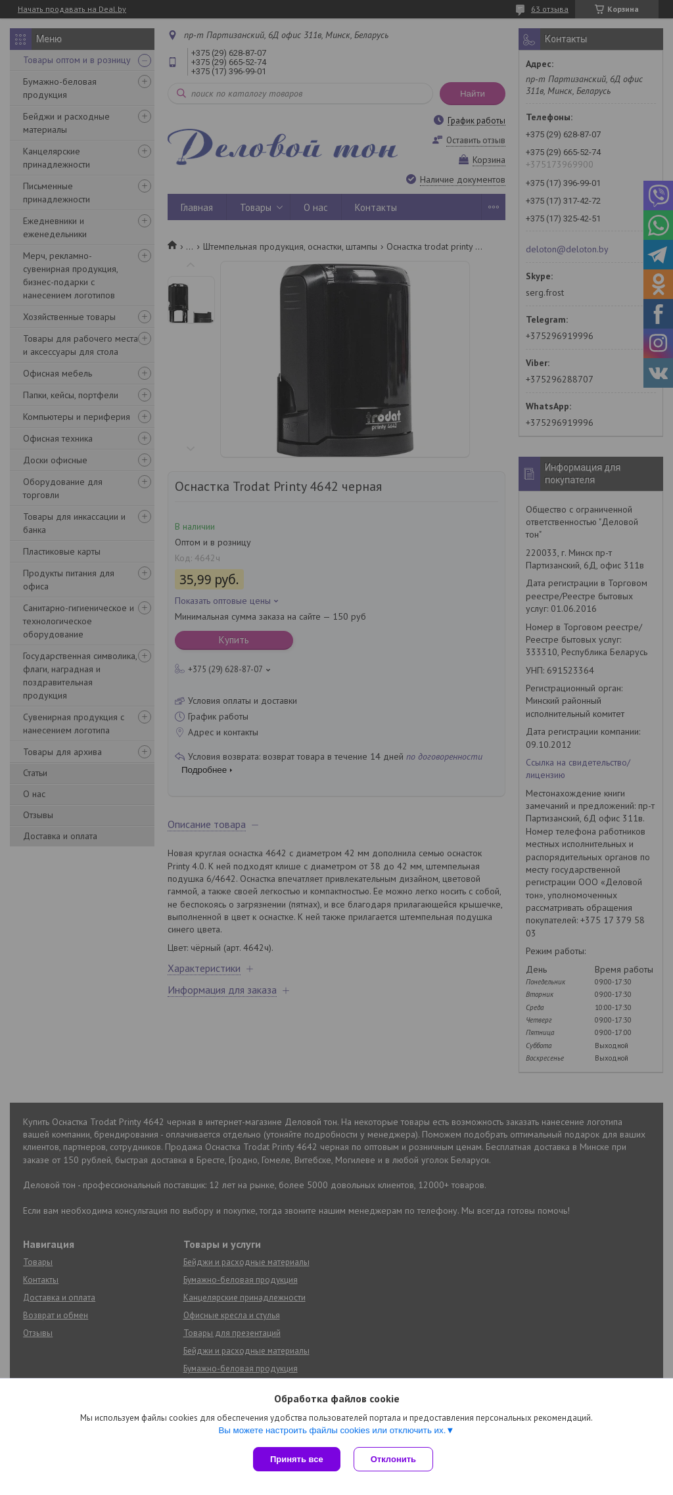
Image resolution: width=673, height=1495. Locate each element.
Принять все (296, 1459)
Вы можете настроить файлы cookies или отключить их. (332, 1430)
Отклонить (393, 1459)
